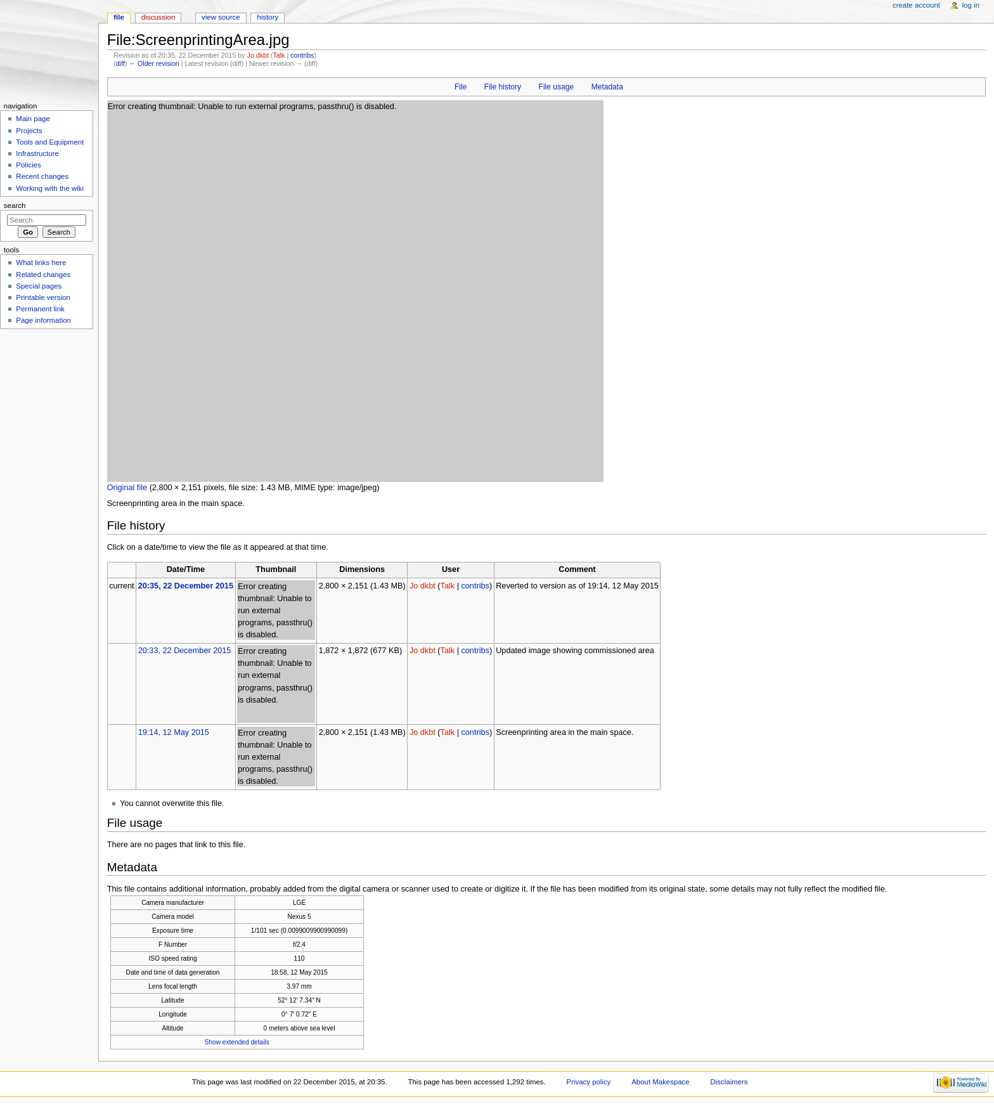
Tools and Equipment (50, 142)
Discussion (158, 17)
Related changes (43, 274)
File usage (556, 86)
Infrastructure (37, 153)
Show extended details (237, 1042)
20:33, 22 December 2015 (184, 650)
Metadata (607, 86)
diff (120, 63)
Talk (279, 55)
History (268, 17)
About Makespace (660, 1082)
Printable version (43, 297)
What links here (41, 262)
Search (15, 205)
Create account (916, 5)
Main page (33, 118)
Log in (970, 5)
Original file (127, 487)
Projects (29, 130)
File (461, 86)
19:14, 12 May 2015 (173, 732)
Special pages (38, 286)
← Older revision (154, 63)
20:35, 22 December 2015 (185, 585)
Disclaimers (729, 1082)
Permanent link (40, 309)
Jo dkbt (258, 55)
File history (502, 86)
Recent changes (42, 176)
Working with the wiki (50, 188)
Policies (28, 165)
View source (221, 17)
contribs (302, 55)
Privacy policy (589, 1082)
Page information (43, 320)
